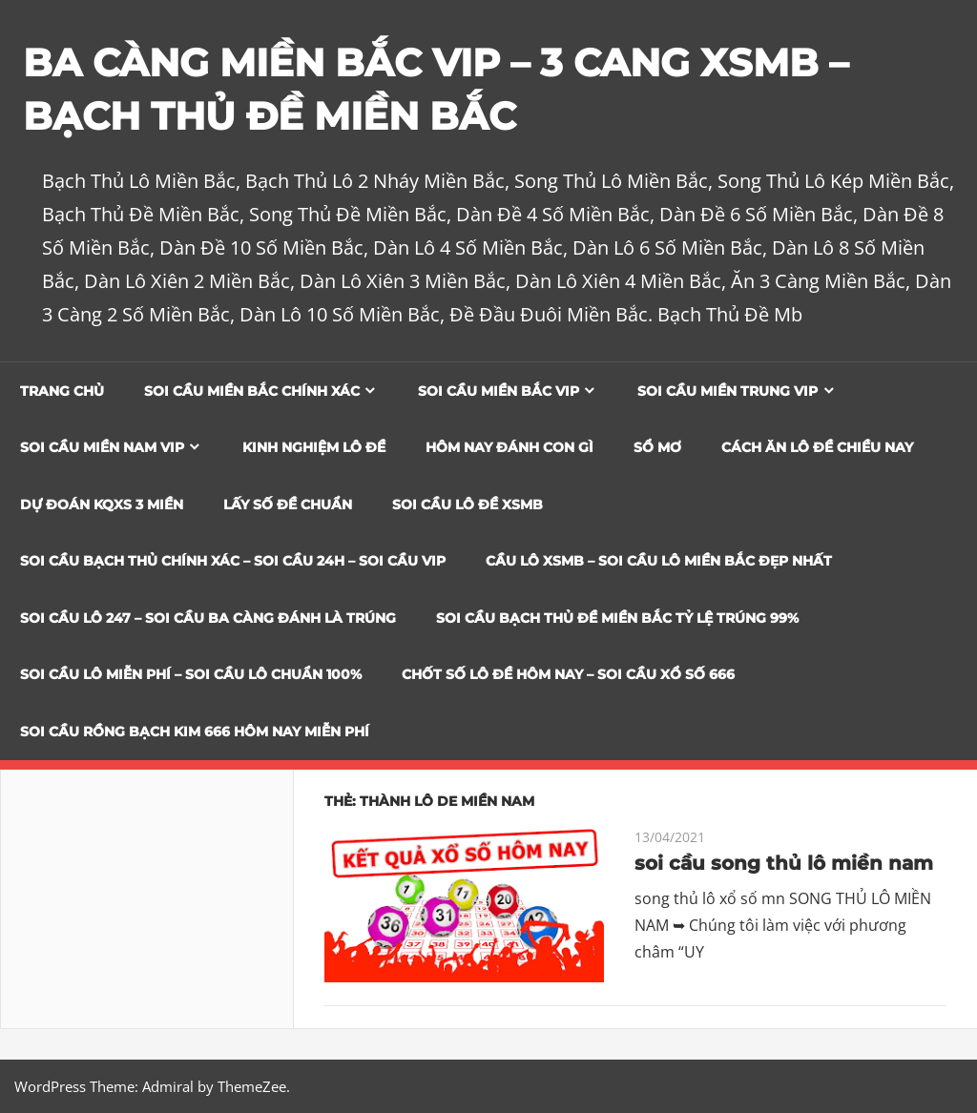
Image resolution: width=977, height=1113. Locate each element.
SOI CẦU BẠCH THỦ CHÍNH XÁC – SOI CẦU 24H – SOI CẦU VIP (233, 560)
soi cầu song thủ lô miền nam (783, 863)
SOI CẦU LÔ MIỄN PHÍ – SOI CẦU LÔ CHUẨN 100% (191, 674)
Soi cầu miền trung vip (727, 391)
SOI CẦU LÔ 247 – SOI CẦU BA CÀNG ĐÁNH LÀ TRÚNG (208, 618)
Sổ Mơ (657, 447)
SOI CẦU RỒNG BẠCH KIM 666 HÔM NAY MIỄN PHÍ (194, 731)
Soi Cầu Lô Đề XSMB (467, 504)
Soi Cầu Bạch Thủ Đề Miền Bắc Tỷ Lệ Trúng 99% (617, 618)
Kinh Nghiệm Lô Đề (313, 447)
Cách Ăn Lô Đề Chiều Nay (817, 447)
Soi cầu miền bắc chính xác (252, 391)
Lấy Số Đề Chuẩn (287, 504)
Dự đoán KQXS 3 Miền (101, 504)
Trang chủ (62, 391)
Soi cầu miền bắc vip (498, 391)
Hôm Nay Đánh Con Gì (509, 447)
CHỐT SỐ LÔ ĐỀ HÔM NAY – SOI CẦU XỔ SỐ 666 (568, 674)
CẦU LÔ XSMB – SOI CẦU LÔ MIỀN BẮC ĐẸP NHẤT (659, 560)
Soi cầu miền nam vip (102, 447)
